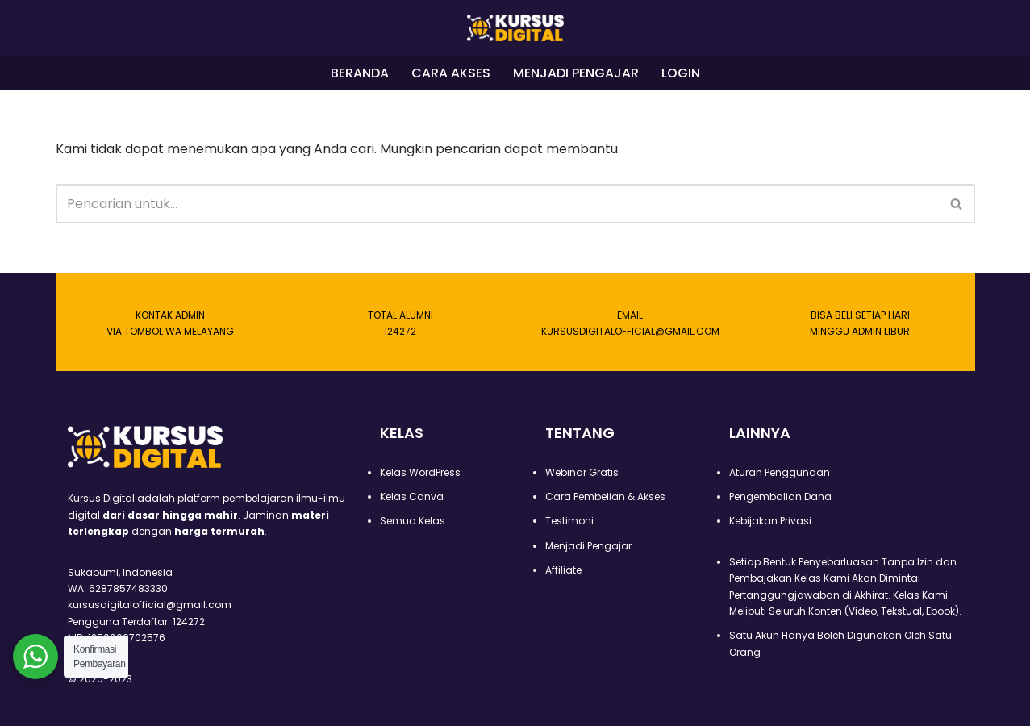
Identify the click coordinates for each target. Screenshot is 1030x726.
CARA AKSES (450, 73)
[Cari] (497, 204)
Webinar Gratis (582, 472)
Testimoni (569, 521)
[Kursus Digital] (515, 28)
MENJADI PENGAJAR (576, 73)
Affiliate (563, 570)
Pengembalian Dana (780, 496)
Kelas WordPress (420, 472)
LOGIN (680, 73)
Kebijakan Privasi (770, 521)
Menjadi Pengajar (588, 546)
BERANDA (360, 73)
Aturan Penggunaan (779, 472)
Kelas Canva (412, 496)
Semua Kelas (412, 521)
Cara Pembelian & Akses (605, 496)
